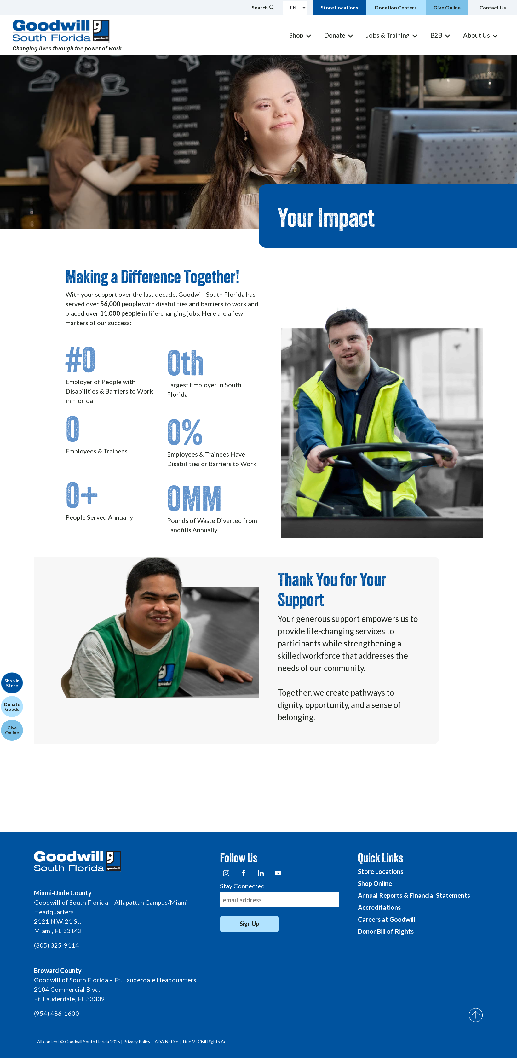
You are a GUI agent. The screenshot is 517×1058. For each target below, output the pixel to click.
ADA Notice (166, 1041)
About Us (476, 35)
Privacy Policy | (139, 1041)
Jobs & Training (388, 35)
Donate (334, 35)
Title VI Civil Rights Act (205, 1041)
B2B (436, 35)
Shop (296, 35)
